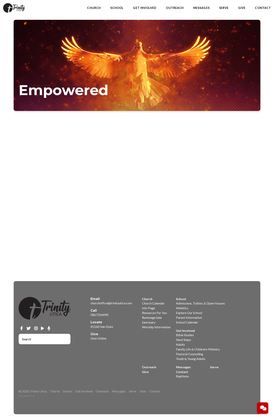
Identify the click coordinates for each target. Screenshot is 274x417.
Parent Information (189, 317)
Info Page (148, 308)
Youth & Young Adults (190, 359)
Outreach (175, 8)
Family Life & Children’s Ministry (198, 349)
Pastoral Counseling (189, 354)
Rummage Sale (152, 317)
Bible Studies (185, 335)
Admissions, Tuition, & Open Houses (200, 303)
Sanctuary (148, 322)
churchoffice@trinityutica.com (111, 303)
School (117, 8)
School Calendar (187, 322)
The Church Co (26, 395)
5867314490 (99, 315)
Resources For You (154, 313)
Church (94, 8)
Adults (180, 344)
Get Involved (144, 8)
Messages (201, 8)
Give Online (98, 338)
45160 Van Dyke (101, 326)
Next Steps (183, 340)
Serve (224, 8)
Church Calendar (153, 303)
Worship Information (156, 327)
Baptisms (182, 376)
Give (241, 8)
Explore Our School (189, 313)
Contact (263, 8)
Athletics (182, 308)
